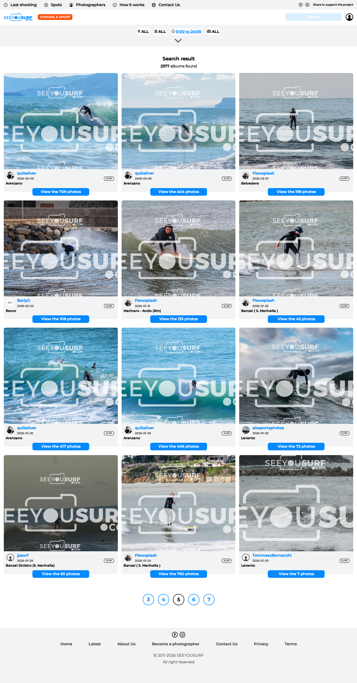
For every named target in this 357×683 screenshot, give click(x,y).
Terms (291, 644)
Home (66, 644)
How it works (128, 5)
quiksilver (26, 173)
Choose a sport (55, 17)
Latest (94, 644)
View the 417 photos (60, 446)
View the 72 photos (296, 446)
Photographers (87, 5)
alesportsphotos (268, 428)
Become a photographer (175, 644)
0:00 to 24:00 (188, 31)
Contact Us (166, 5)
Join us (313, 17)
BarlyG (23, 300)
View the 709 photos (61, 192)
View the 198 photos (296, 192)
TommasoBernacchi (271, 555)
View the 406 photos (178, 446)
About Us (126, 644)
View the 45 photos (296, 319)
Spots (53, 5)
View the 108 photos (60, 319)
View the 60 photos (61, 574)
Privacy (261, 644)
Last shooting (20, 5)
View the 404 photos (178, 192)
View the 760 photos (179, 574)
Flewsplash (263, 173)
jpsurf (22, 555)
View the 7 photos (296, 574)
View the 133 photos (178, 319)
